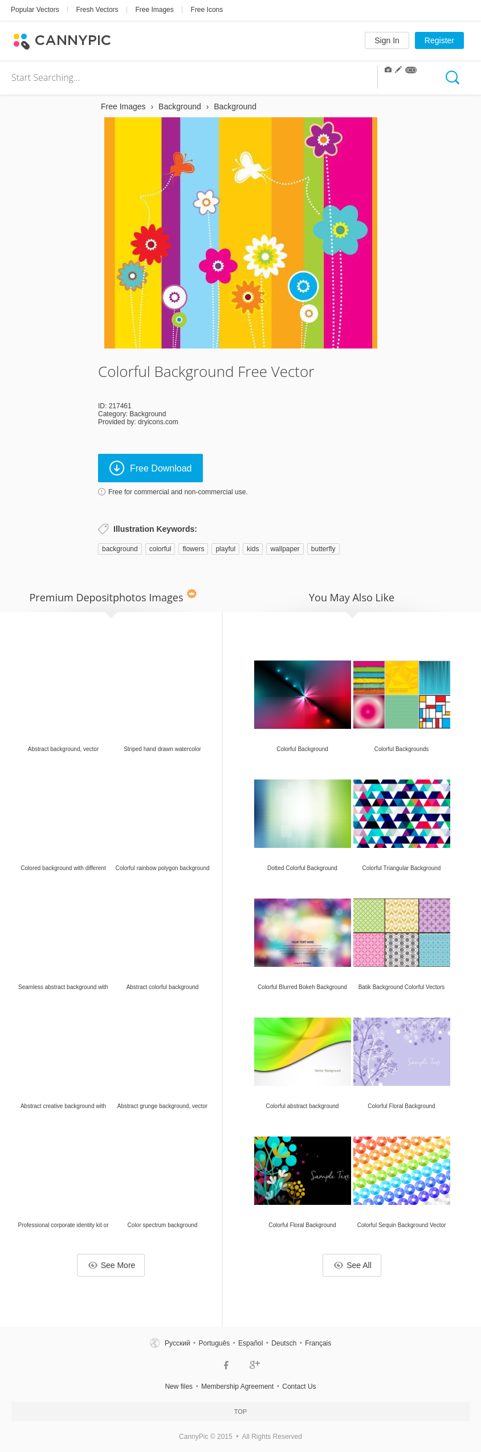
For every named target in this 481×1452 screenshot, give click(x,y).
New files (179, 1387)
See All (353, 1265)
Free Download (150, 468)
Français (318, 1343)
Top (240, 1411)
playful (225, 549)
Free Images (154, 10)
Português (214, 1343)
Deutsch (283, 1343)
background (120, 549)
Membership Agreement (237, 1387)
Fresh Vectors (97, 10)
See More (112, 1265)
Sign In (387, 40)
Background (147, 414)
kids (253, 549)
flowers (193, 549)
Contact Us (299, 1387)
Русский (177, 1343)
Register (439, 40)
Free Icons (207, 10)
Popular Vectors (35, 10)
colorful (160, 549)
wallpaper (284, 549)
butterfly (323, 549)
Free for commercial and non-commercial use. (178, 492)
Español (250, 1343)
